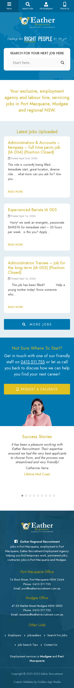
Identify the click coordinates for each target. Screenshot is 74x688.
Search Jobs (28, 6)
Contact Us (49, 645)
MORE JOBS (37, 324)
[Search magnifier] (62, 62)
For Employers (46, 6)
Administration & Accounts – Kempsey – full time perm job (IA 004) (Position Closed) (34, 147)
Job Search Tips (26, 645)
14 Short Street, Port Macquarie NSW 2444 (37, 579)
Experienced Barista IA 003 (32, 209)
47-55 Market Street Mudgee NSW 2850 (37, 606)
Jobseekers (32, 635)
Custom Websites (23, 682)
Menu (9, 6)
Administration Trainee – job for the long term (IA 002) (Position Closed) (37, 268)
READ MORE (15, 192)
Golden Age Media (49, 682)
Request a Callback (37, 389)
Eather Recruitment (52, 674)
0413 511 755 (33, 362)
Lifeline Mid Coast (37, 474)
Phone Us (64, 6)
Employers (13, 635)
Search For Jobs (55, 635)
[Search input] (36, 62)
